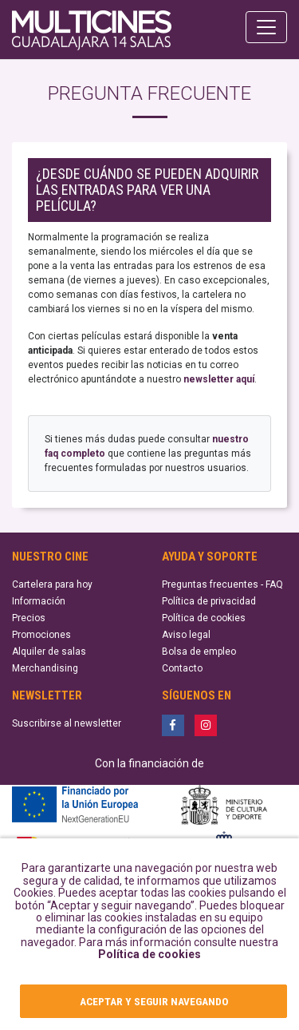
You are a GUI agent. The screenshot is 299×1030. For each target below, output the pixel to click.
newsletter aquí (218, 379)
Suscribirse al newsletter (66, 723)
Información (38, 601)
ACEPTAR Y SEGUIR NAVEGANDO (154, 1001)
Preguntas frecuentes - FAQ (222, 584)
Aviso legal (186, 634)
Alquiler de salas (49, 651)
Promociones (41, 634)
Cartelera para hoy (52, 584)
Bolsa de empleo (199, 651)
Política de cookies (149, 954)
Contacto (182, 668)
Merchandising (45, 668)
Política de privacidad (209, 601)
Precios (28, 618)
